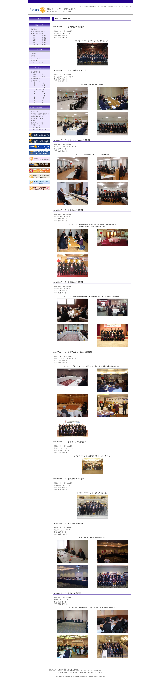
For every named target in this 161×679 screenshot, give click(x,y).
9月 (34, 85)
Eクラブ (35, 44)
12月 (43, 87)
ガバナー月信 (35, 58)
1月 (34, 98)
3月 (34, 100)
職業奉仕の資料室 (37, 116)
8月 (43, 83)
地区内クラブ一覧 (37, 33)
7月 (34, 83)
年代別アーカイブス (37, 125)
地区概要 (34, 29)
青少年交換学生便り (37, 118)
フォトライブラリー (37, 62)
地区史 (33, 120)
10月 (43, 85)
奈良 (34, 42)
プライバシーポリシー (38, 129)
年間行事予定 (35, 78)
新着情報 (34, 60)
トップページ (39, 19)
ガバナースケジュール (38, 89)
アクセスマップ (36, 127)
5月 (34, 102)
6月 (43, 102)
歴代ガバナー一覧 (37, 123)
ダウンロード (35, 111)
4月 (43, 100)
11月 (34, 87)
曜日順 (44, 36)
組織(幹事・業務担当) (38, 31)
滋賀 (34, 40)
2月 (43, 98)
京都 (34, 36)
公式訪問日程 (35, 81)
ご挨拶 (33, 53)
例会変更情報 (35, 72)
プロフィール (35, 56)
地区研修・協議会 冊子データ (40, 114)
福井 (34, 38)
